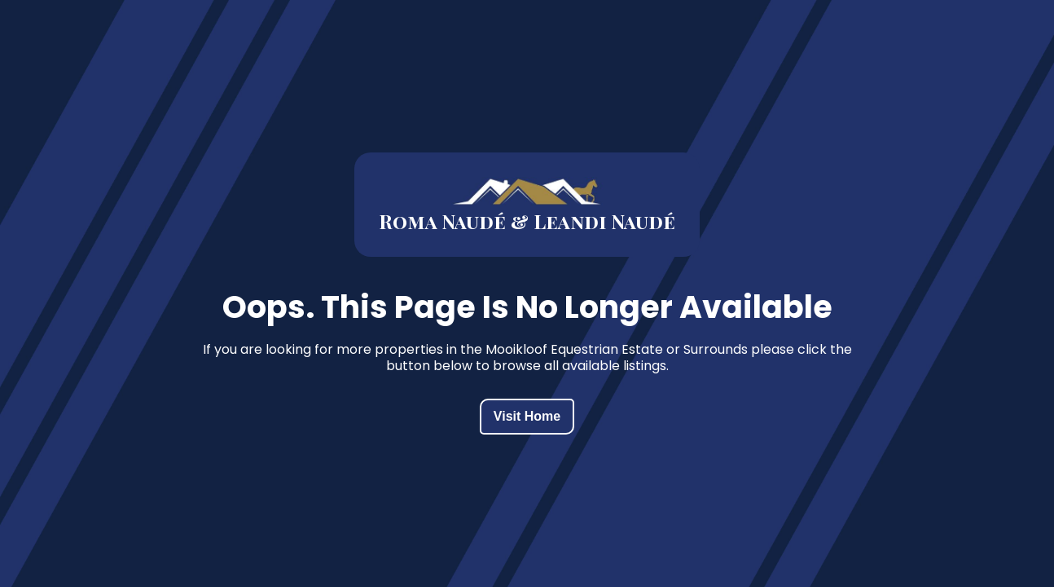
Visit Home (527, 416)
